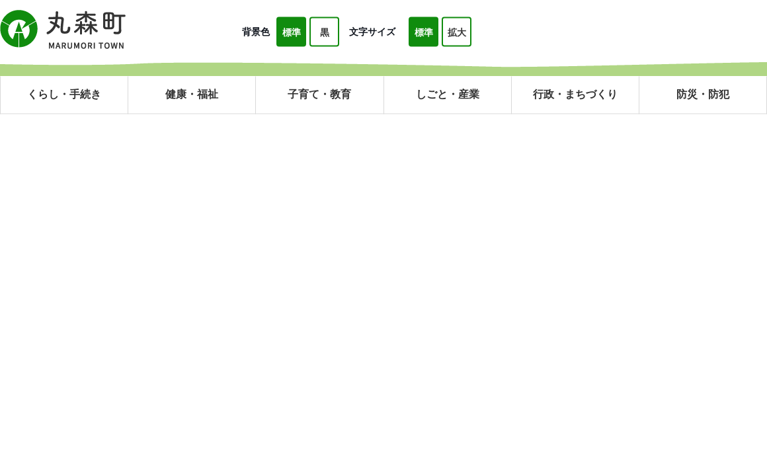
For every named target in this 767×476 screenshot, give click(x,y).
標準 (291, 32)
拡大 (457, 32)
